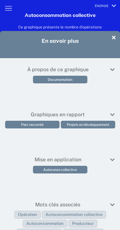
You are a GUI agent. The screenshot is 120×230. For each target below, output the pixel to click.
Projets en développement (88, 124)
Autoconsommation (45, 223)
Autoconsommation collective (73, 214)
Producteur (83, 223)
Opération (27, 214)
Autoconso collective (60, 170)
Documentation (60, 79)
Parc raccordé (32, 124)
